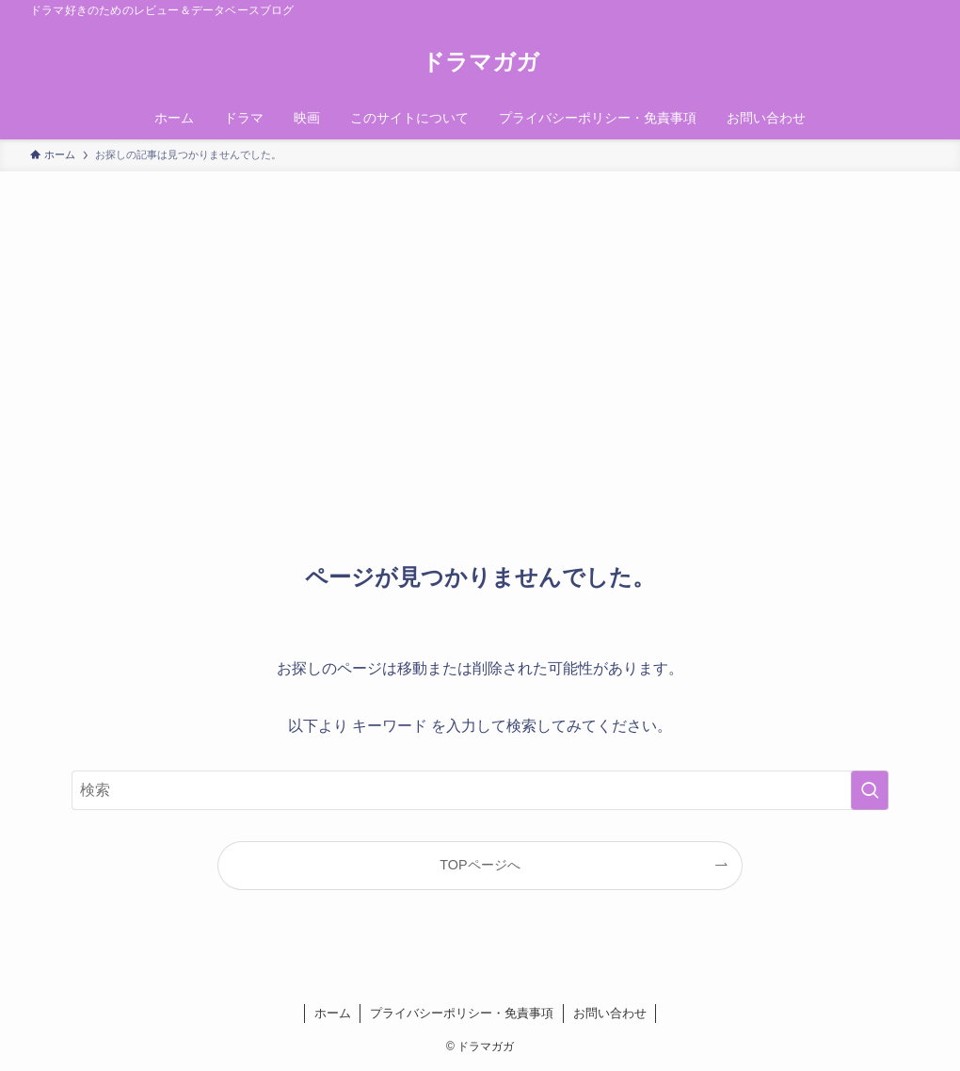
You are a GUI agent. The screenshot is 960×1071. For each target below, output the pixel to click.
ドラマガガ (480, 62)
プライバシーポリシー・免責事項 (461, 1013)
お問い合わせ (610, 1013)
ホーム (332, 1013)
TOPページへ (480, 864)
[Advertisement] (480, 313)
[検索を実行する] (869, 790)
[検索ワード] (480, 790)
